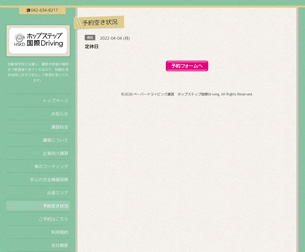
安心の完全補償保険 (49, 179)
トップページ (55, 101)
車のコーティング (51, 166)
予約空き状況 (55, 206)
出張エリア (57, 193)
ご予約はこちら (53, 219)
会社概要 (59, 245)
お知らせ (59, 114)
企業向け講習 (55, 153)
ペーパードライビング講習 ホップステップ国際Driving (176, 94)
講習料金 (59, 127)
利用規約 (59, 232)
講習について (55, 140)
